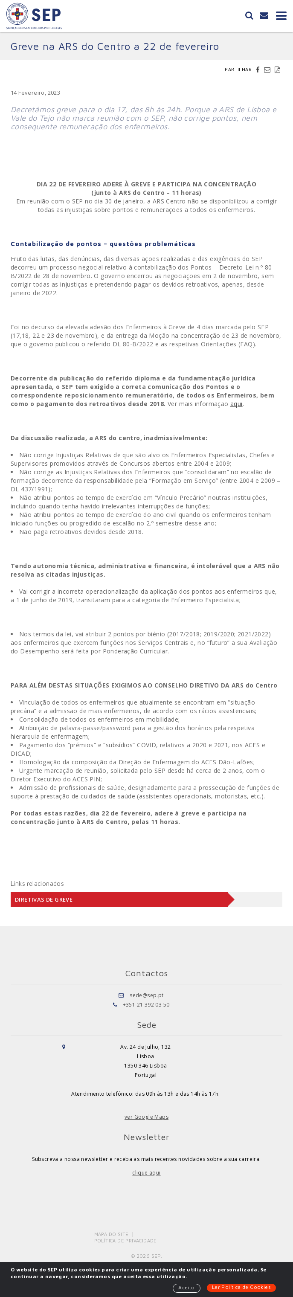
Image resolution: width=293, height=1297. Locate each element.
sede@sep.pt (146, 995)
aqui (236, 404)
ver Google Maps (146, 1116)
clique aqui (146, 1172)
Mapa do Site (111, 1234)
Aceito (186, 1287)
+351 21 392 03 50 (146, 1004)
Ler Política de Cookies (241, 1287)
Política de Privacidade (125, 1240)
